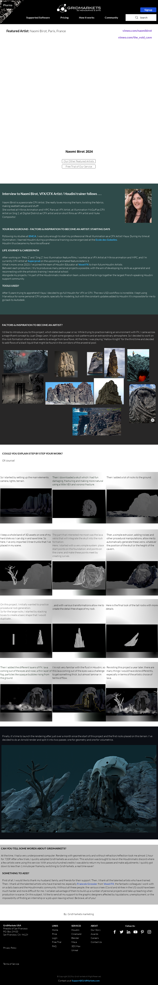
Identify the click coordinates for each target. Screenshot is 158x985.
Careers (95, 938)
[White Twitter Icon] (121, 932)
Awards (94, 934)
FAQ (54, 946)
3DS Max (75, 946)
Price (54, 934)
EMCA (32, 236)
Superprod (34, 260)
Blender (75, 938)
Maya (74, 942)
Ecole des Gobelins (106, 239)
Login (54, 938)
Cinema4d (76, 934)
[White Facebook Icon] (114, 932)
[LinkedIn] (128, 932)
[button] (41, 17)
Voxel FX (83, 264)
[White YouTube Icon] (135, 932)
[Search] (141, 17)
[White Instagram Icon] (149, 932)
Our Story (96, 930)
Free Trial (56, 942)
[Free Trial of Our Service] (79, 166)
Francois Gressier (87, 883)
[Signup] (148, 9)
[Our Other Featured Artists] (79, 161)
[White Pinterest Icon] (142, 932)
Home (55, 930)
